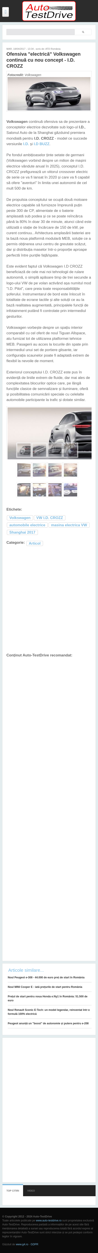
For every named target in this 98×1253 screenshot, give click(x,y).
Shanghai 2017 (22, 532)
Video (31, 1190)
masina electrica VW (69, 525)
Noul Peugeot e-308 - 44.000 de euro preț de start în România (46, 977)
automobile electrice (27, 525)
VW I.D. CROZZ (49, 518)
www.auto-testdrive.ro (48, 1220)
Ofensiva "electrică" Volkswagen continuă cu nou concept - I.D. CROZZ (43, 60)
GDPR (34, 1244)
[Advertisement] (49, 599)
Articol (35, 543)
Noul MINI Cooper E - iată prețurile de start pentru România (45, 987)
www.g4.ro (22, 1244)
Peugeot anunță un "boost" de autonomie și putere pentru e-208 (48, 1023)
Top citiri (12, 1190)
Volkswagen (20, 518)
